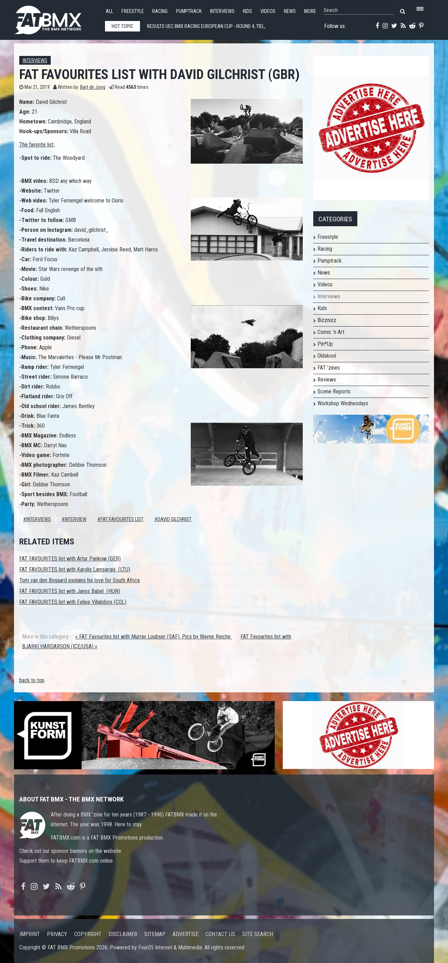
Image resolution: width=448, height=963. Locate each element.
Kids (247, 11)
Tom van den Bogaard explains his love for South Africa (79, 580)
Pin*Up (325, 344)
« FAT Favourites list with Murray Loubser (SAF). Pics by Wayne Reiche (153, 636)
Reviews (326, 379)
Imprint (30, 934)
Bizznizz (326, 320)
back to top (31, 680)
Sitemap (155, 934)
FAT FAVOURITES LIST (122, 519)
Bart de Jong (92, 87)
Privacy (57, 934)
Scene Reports (333, 391)
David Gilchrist (174, 519)
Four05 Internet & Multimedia (170, 947)
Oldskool (326, 355)
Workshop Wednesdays (342, 403)
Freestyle (132, 11)
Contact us (220, 934)
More (310, 11)
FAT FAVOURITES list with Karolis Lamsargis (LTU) (74, 569)
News (290, 11)
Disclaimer (122, 934)
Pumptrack (189, 11)
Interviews (222, 11)
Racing (160, 11)
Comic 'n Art (330, 332)
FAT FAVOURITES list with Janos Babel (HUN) (69, 591)
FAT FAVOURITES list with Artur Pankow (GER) (70, 558)
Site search (257, 934)
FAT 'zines (328, 367)
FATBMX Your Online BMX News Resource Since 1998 (56, 18)
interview (75, 519)
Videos (267, 11)
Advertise (185, 934)
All (109, 11)
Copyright (88, 934)
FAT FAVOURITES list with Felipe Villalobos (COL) (72, 602)
